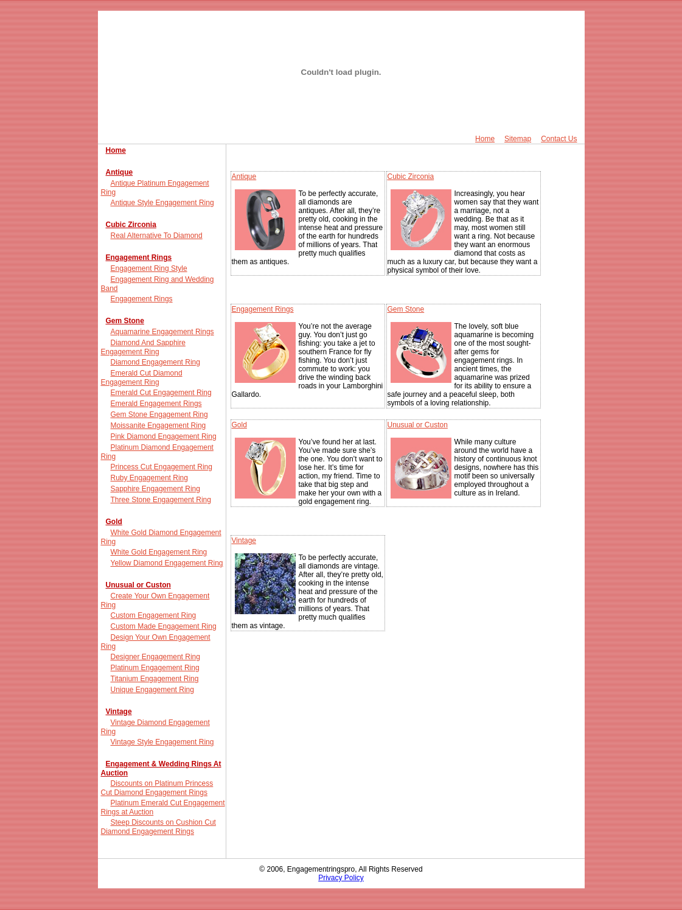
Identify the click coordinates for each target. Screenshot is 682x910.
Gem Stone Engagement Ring (159, 414)
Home (485, 139)
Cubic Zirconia (131, 224)
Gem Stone (125, 321)
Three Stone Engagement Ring (161, 499)
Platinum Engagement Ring (155, 667)
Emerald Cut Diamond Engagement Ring (142, 378)
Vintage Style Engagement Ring (162, 742)
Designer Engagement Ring (155, 657)
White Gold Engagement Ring (159, 552)
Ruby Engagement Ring (149, 478)
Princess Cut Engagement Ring (161, 467)
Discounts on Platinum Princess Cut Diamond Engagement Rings (157, 788)
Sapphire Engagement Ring (155, 489)
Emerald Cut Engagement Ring (161, 392)
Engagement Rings (139, 257)
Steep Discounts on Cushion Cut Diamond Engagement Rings (158, 827)
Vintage (119, 711)
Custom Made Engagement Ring (164, 626)
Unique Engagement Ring (152, 689)
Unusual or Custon (138, 585)
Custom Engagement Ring (154, 615)
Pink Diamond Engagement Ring (164, 436)
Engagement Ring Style (149, 268)
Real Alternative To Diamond (157, 235)
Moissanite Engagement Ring (158, 425)
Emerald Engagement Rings (156, 403)
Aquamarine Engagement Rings (162, 331)
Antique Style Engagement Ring (162, 202)
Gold (114, 521)
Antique (119, 172)
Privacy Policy (341, 877)
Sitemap (517, 139)
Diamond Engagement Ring (155, 362)
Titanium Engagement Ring (155, 678)
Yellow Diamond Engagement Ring (167, 563)
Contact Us (559, 139)
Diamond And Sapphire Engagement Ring (143, 347)
